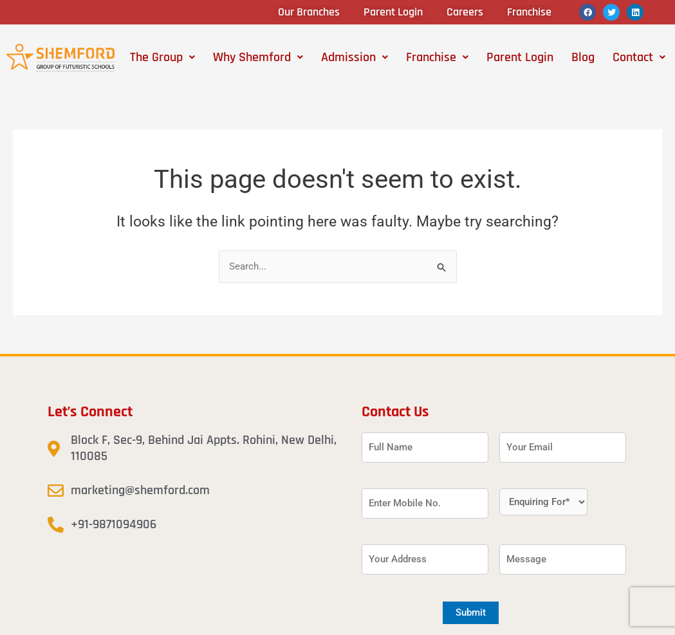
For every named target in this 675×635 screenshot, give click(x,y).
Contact (639, 57)
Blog (583, 57)
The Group (162, 57)
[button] (162, 57)
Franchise (437, 57)
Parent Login (519, 57)
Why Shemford (258, 57)
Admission (354, 57)
